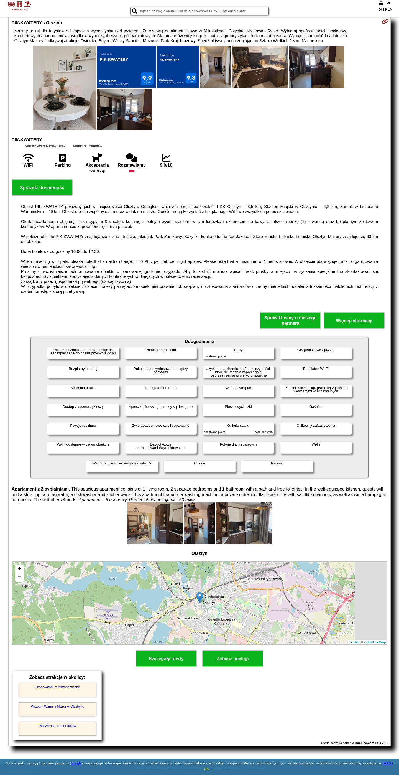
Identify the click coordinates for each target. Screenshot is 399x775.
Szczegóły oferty (166, 658)
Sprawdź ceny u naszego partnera (290, 321)
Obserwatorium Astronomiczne (57, 687)
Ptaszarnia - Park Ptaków (57, 726)
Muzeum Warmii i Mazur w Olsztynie (57, 706)
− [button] (19, 577)
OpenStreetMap (375, 642)
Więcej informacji (354, 320)
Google (76, 763)
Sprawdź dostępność (42, 187)
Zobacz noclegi (233, 658)
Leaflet (354, 642)
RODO (388, 763)
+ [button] (19, 569)
